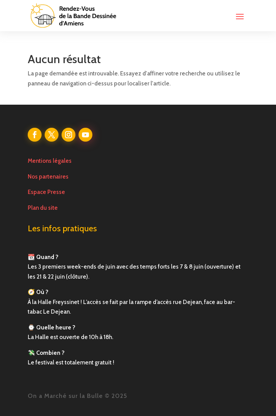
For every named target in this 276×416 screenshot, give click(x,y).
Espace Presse (46, 192)
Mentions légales (50, 160)
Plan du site (43, 207)
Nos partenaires (48, 176)
